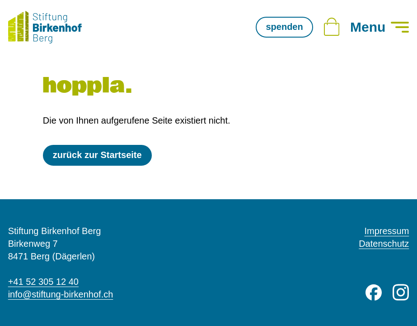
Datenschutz (384, 244)
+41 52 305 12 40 (43, 282)
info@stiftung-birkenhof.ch (60, 294)
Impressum (386, 231)
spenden (284, 27)
